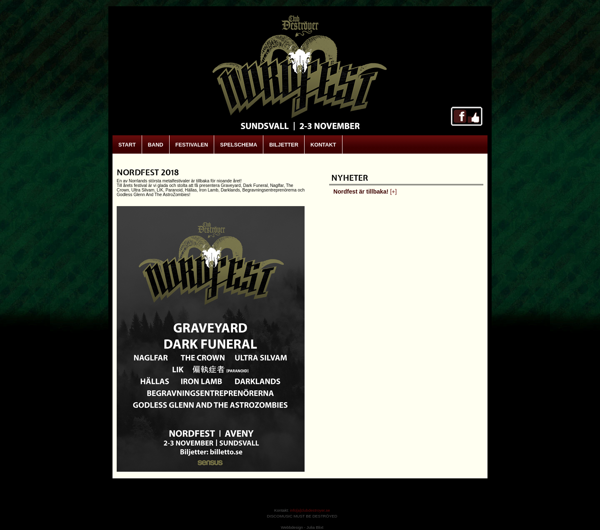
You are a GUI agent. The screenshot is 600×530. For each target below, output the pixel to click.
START (127, 145)
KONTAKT (323, 145)
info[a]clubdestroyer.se (310, 510)
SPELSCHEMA (238, 145)
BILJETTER (283, 145)
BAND (155, 145)
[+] (393, 191)
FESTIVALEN (191, 145)
